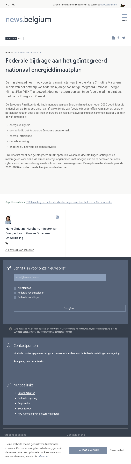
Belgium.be (24, 403)
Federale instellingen (29, 298)
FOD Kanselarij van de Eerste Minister (38, 413)
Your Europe (25, 408)
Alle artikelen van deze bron (19, 250)
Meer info (44, 456)
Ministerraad (24, 288)
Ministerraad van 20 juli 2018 (27, 52)
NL (7, 4)
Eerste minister (26, 392)
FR (13, 4)
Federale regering (27, 398)
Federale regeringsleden (31, 293)
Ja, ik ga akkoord (88, 450)
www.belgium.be (108, 4)
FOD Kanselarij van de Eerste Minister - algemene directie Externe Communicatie (69, 202)
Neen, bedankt (118, 450)
